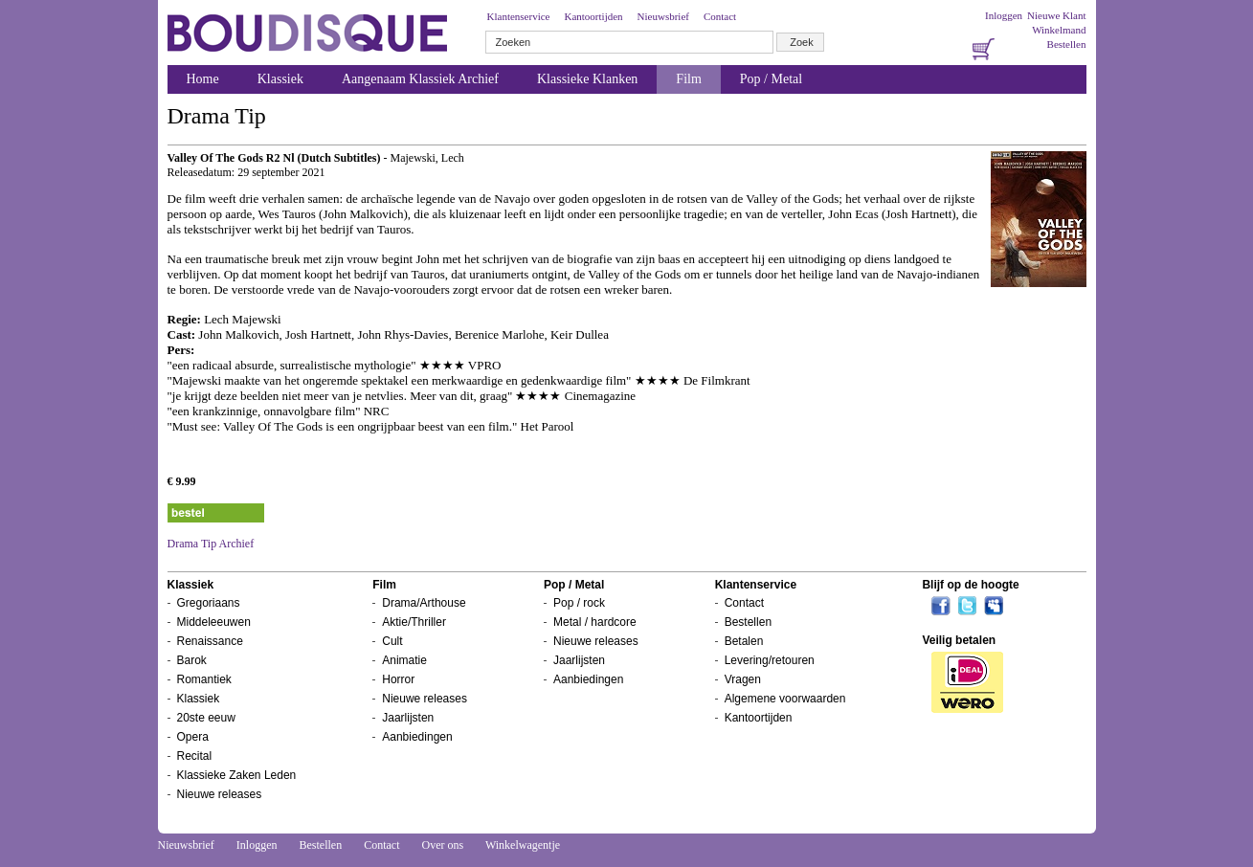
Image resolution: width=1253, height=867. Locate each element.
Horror (398, 679)
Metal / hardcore (595, 622)
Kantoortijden (593, 16)
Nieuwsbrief (663, 16)
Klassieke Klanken (587, 79)
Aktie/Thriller (414, 622)
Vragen (743, 679)
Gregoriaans (208, 603)
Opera (193, 737)
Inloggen (1003, 15)
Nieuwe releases (219, 794)
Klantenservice (518, 16)
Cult (392, 641)
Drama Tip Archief (211, 543)
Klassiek (280, 79)
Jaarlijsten (408, 717)
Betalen (744, 641)
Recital (195, 756)
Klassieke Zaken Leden (237, 775)
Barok (192, 660)
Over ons (442, 845)
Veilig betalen (959, 640)
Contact (720, 16)
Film (688, 79)
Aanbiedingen (417, 737)
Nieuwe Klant (1056, 15)
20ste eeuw (206, 717)
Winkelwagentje (522, 845)
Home (203, 79)
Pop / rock (579, 603)
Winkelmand (1058, 29)
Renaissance (210, 641)
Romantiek (204, 679)
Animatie (404, 660)
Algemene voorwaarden (785, 698)
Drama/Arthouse (423, 603)
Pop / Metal (771, 79)
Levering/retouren (770, 660)
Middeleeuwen (214, 622)
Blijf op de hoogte (970, 584)
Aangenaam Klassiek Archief (420, 79)
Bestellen (1066, 44)
